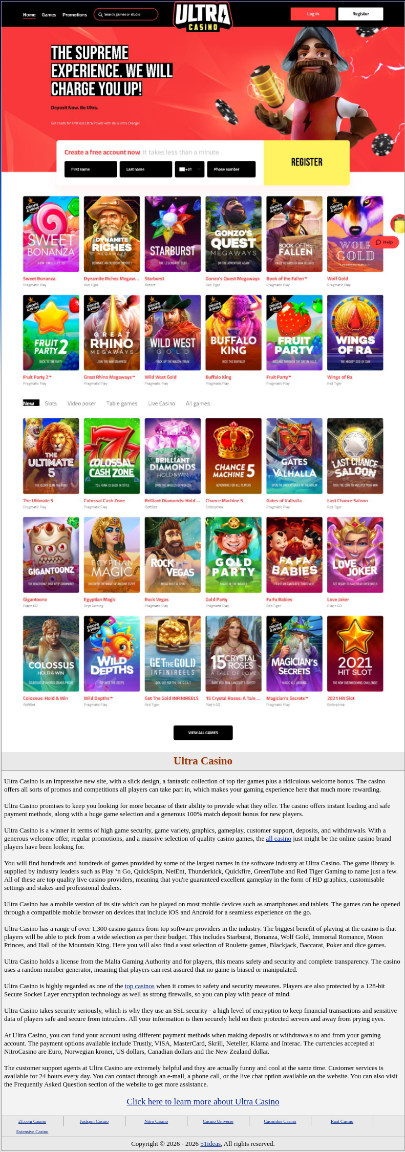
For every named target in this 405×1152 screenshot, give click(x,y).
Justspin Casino (94, 1121)
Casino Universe (218, 1121)
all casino (278, 838)
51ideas (210, 1143)
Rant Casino (342, 1121)
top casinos (140, 986)
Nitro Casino (156, 1121)
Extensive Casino (32, 1131)
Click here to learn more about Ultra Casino (203, 1101)
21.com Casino (32, 1121)
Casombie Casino (280, 1121)
